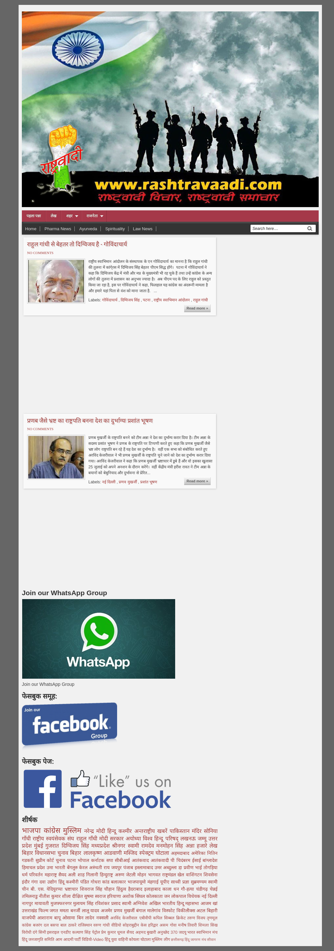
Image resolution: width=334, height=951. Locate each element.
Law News (143, 228)
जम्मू (203, 839)
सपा (110, 860)
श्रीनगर (120, 846)
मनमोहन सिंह (170, 846)
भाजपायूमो (137, 881)
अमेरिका (199, 853)
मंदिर (198, 831)
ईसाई (197, 860)
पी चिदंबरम (181, 860)
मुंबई (39, 846)
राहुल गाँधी (87, 839)
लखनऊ (189, 839)
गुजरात (53, 846)
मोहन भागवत (149, 874)
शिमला (204, 925)
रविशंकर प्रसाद (108, 903)
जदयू (183, 932)
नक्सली (103, 917)
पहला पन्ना (33, 216)
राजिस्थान (86, 925)
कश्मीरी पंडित (78, 881)
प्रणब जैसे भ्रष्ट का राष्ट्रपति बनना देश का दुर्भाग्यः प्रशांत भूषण (90, 420)
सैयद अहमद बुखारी (142, 932)
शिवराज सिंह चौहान (98, 889)
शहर (69, 216)
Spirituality (115, 228)
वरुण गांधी (102, 925)
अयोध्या (134, 839)
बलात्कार (119, 881)
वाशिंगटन (195, 874)
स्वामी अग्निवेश (135, 903)
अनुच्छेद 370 (168, 932)
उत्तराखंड (30, 910)
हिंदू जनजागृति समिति (38, 939)
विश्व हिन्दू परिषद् (161, 839)
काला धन (171, 889)
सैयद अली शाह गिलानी (79, 874)
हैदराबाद (136, 889)
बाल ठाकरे (69, 925)
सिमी (42, 932)
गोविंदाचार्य (110, 300)
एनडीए (66, 932)
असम (164, 925)
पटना (147, 300)
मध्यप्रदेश (101, 846)
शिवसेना (211, 874)
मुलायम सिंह (84, 903)
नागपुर (28, 903)
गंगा (35, 881)
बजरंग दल (42, 925)
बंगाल (141, 910)
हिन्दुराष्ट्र (107, 874)
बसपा (55, 925)
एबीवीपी (146, 918)
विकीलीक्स (186, 910)
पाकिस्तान (181, 831)
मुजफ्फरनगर (62, 903)
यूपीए (165, 881)
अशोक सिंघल (134, 896)
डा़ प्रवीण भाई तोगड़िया (198, 867)
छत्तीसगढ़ (178, 940)
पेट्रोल (96, 932)
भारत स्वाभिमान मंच (202, 932)
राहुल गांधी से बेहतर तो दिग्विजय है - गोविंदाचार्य (77, 244)
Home (31, 228)
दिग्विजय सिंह (131, 300)
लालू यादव (91, 910)
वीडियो (117, 925)
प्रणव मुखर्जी (128, 482)
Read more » (197, 308)
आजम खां (209, 903)
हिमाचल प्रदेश (34, 867)
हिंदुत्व (122, 889)
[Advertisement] (76, 363)
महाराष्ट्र (51, 874)
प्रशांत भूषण (148, 482)
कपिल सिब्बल (164, 918)
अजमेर (107, 910)
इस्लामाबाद (145, 867)
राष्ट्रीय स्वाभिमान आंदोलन (172, 300)
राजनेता (92, 216)
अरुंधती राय (100, 867)
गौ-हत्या (188, 889)
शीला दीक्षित (73, 896)
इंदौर (26, 881)
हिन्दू (112, 831)
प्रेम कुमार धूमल (113, 932)
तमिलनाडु (30, 896)
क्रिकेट (181, 918)
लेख (53, 216)
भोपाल (84, 860)
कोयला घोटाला (140, 939)
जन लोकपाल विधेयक (183, 896)
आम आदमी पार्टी (68, 939)
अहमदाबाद (181, 853)
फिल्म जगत (49, 910)
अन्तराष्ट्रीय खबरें (152, 831)
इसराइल (54, 932)
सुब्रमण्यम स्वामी (204, 881)
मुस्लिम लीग (161, 939)
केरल (84, 867)
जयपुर (117, 867)
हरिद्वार (153, 925)
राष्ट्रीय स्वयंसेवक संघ (54, 839)
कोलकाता (155, 896)
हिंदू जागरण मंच (196, 940)
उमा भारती (57, 867)
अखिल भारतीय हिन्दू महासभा (175, 903)
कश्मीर (126, 831)
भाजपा (33, 830)
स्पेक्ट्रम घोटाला (155, 853)
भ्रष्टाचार (72, 889)
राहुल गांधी (200, 300)
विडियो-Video (93, 939)
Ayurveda (88, 228)
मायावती (43, 903)
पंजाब (129, 867)
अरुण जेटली (126, 874)
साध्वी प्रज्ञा (181, 881)
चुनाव (61, 860)
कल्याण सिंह (82, 932)
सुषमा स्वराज (95, 896)
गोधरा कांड (101, 881)
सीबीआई (123, 860)
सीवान (211, 940)
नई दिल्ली (109, 482)
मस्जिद (131, 853)
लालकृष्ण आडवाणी (104, 853)
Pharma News (58, 228)
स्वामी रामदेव (142, 846)
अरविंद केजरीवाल (124, 918)
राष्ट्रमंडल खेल (174, 874)
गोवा (174, 925)
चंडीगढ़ (203, 889)
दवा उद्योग (48, 881)
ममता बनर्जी (71, 910)
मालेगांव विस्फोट (161, 910)
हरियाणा (114, 896)
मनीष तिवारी (188, 925)
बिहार (76, 853)
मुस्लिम (73, 830)
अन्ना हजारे (197, 846)
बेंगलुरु (73, 867)
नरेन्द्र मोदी (95, 831)
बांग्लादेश (210, 860)
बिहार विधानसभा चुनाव (46, 853)
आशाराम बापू (49, 917)
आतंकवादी (161, 860)
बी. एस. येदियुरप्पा (48, 889)
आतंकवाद (141, 860)
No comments (40, 253)
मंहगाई (153, 881)
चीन (26, 889)
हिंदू (62, 881)
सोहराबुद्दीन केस (135, 925)
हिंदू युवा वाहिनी (117, 939)
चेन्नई (214, 889)
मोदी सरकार (112, 839)
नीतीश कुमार (50, 896)
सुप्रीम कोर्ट (46, 860)
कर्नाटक (98, 860)
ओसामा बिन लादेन (79, 917)
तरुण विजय (197, 918)
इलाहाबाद (153, 889)
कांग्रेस (53, 830)
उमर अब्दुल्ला (167, 867)
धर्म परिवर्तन (33, 874)
